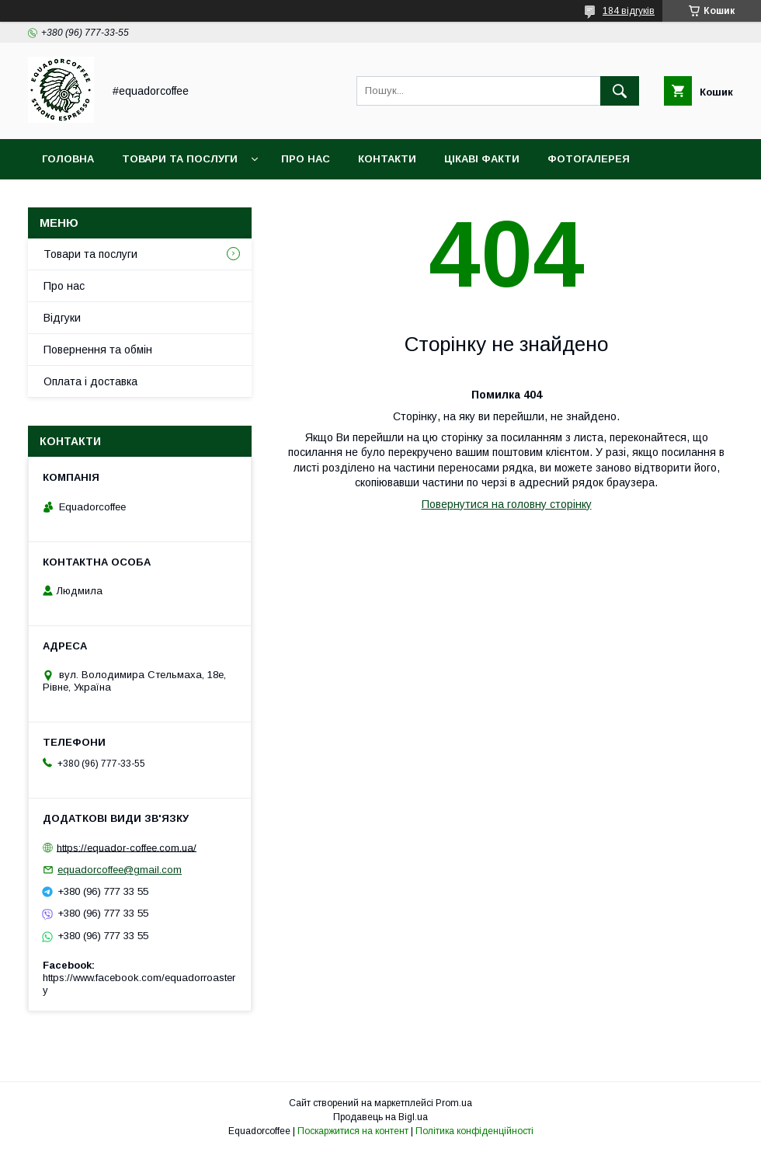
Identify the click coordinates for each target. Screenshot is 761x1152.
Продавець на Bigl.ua (380, 1117)
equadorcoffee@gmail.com (119, 869)
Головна (68, 159)
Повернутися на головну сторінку (507, 504)
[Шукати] (619, 91)
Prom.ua (454, 1103)
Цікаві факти (481, 159)
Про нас (305, 159)
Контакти (387, 159)
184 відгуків (629, 10)
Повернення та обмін (97, 349)
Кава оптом (77, 199)
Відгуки (62, 317)
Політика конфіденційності (474, 1131)
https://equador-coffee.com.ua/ (126, 847)
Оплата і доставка (90, 381)
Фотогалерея (588, 159)
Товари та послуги (180, 159)
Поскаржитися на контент (352, 1131)
